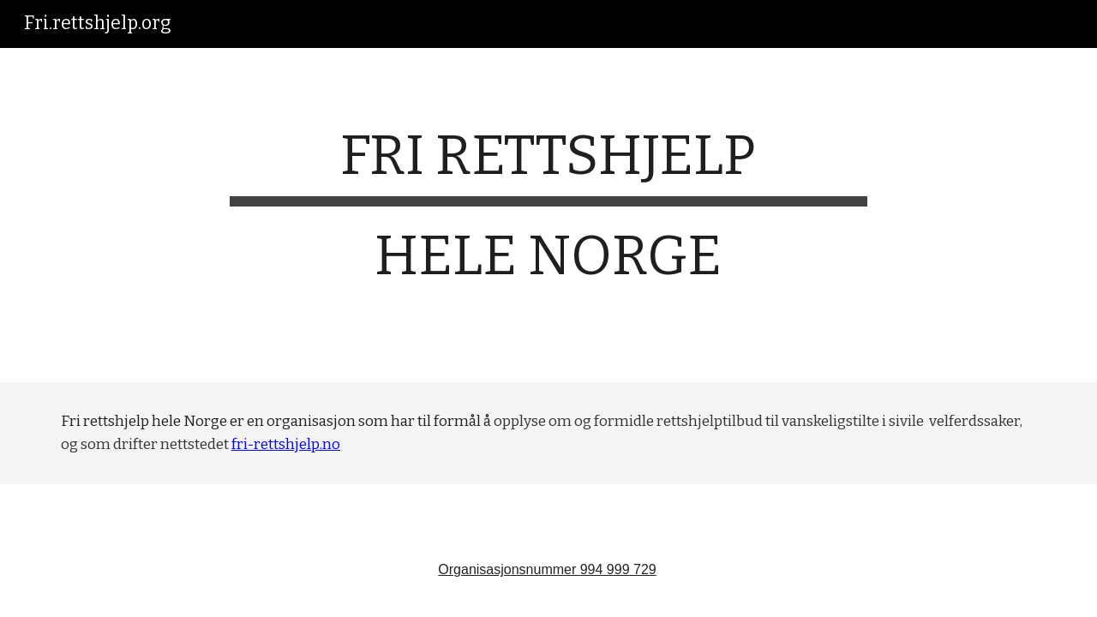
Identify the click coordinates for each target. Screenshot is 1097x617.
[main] (548, 215)
